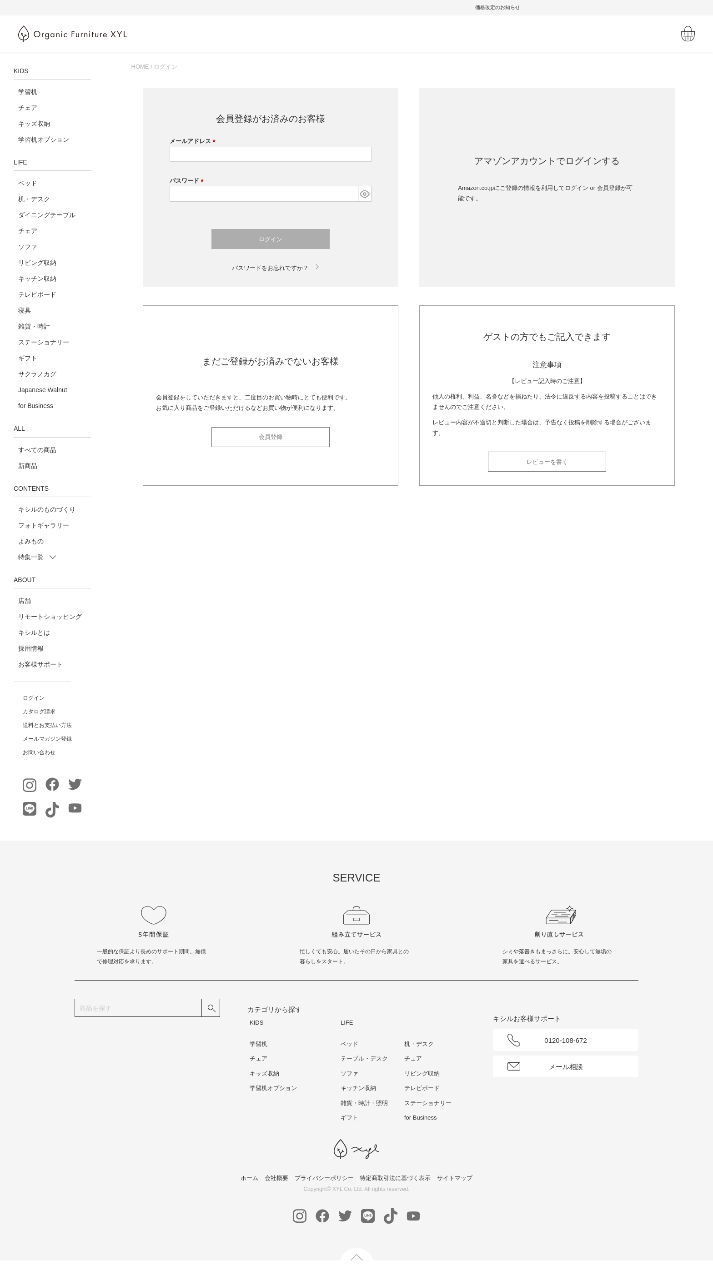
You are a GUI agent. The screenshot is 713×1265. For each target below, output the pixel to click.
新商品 (27, 465)
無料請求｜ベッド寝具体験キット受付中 (356, 7)
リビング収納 (37, 262)
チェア (27, 107)
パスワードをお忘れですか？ (270, 267)
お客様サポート (40, 664)
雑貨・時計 (34, 326)
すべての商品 (37, 449)
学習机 (27, 91)
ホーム (249, 1178)
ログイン (34, 698)
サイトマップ (454, 1178)
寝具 (24, 310)
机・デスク (34, 199)
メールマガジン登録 (47, 739)
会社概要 (276, 1178)
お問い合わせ (39, 752)
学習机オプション (43, 139)
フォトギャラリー (43, 525)
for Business (35, 405)
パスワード (188, 180)
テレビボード (37, 294)
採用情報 (31, 648)
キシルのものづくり (46, 509)
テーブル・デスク (364, 1058)
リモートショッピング (50, 616)
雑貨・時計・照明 (364, 1103)
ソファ (27, 246)
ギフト (27, 358)
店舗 (24, 600)
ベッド (27, 183)
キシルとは (34, 632)
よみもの (31, 541)
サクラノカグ (37, 374)
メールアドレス (194, 141)
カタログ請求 (39, 711)
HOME (140, 66)
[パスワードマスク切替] (364, 193)
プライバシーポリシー (324, 1178)
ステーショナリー (43, 342)
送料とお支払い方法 (47, 725)
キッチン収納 (37, 278)
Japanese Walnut (42, 389)
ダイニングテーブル (46, 215)
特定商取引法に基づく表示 (395, 1178)
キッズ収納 (34, 123)
